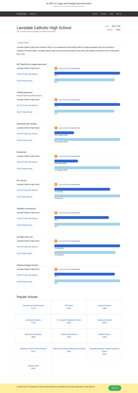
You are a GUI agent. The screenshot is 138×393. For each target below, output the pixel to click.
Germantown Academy (33, 334)
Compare (103, 14)
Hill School (69, 306)
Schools (94, 14)
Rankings (33, 14)
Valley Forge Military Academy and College (69, 349)
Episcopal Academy (33, 320)
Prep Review (22, 14)
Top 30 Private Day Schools (27, 74)
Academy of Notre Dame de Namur (33, 349)
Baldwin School (104, 334)
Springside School (104, 320)
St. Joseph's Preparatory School (69, 320)
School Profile (23, 43)
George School (33, 366)
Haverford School (104, 306)
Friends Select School (69, 334)
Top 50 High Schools (24, 81)
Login (111, 14)
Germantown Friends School (33, 306)
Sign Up (118, 14)
